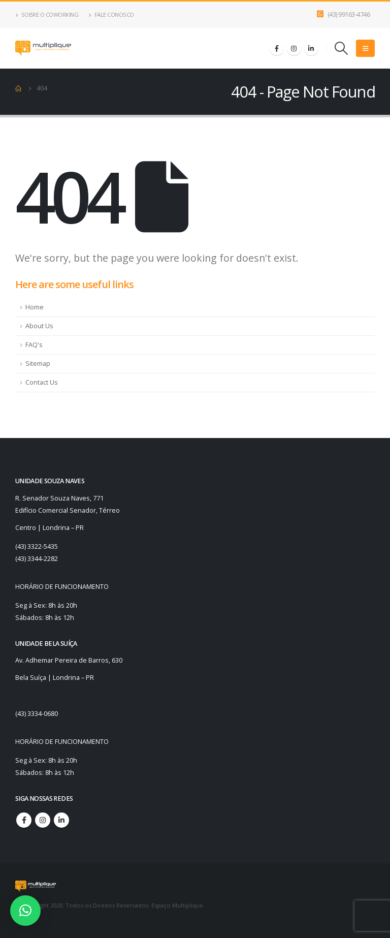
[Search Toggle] (341, 48)
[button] (25, 910)
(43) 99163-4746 (349, 14)
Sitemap (37, 363)
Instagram (42, 820)
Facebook (23, 820)
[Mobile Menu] (365, 48)
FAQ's (34, 344)
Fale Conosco (111, 14)
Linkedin (61, 820)
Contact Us (41, 382)
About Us (39, 326)
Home (34, 307)
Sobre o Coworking (46, 14)
